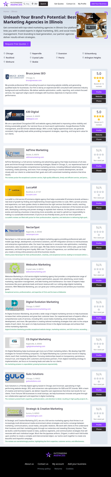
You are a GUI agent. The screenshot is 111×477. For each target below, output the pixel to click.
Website (99, 96)
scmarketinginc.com (34, 416)
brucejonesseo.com (34, 80)
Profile (99, 92)
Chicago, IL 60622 (33, 378)
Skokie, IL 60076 (32, 154)
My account (58, 463)
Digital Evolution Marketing (42, 302)
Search (43, 4)
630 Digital (32, 111)
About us (29, 463)
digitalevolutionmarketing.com (38, 309)
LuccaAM (31, 187)
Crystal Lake (37, 57)
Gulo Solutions (34, 374)
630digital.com (32, 119)
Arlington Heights (93, 57)
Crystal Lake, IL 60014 (34, 269)
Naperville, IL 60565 (34, 344)
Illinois (14, 11)
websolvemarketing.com (36, 272)
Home (6, 11)
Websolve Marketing (38, 264)
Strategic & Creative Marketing (44, 408)
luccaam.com (31, 194)
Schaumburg (90, 53)
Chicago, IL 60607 (33, 306)
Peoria (61, 57)
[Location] (34, 4)
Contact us (43, 463)
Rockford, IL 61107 (33, 192)
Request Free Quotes (17, 43)
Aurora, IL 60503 (32, 413)
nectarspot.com (32, 234)
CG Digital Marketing (38, 339)
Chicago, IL (30, 78)
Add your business (77, 463)
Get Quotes (59, 4)
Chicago (9, 53)
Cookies (69, 468)
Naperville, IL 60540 (34, 232)
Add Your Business (99, 4)
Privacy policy (44, 468)
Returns (58, 468)
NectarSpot (33, 227)
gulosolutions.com (33, 381)
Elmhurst (10, 62)
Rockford (10, 57)
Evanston (62, 53)
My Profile (82, 4)
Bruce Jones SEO (36, 73)
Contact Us (70, 4)
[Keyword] (26, 4)
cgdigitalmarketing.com (35, 346)
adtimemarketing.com (35, 157)
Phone (99, 101)
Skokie (35, 62)
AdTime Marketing (37, 150)
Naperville (37, 53)
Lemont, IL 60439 (33, 116)
